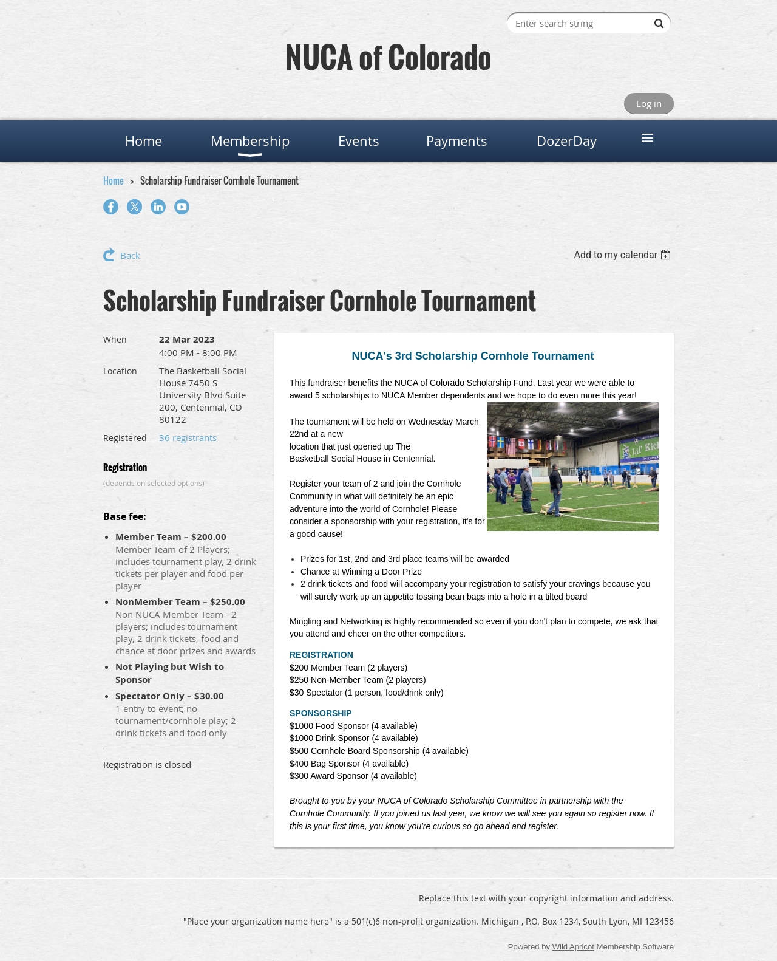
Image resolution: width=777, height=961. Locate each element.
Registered (125, 437)
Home (113, 180)
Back (130, 255)
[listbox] (624, 254)
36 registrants (188, 437)
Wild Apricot (573, 946)
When (115, 339)
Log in (649, 103)
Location (120, 371)
